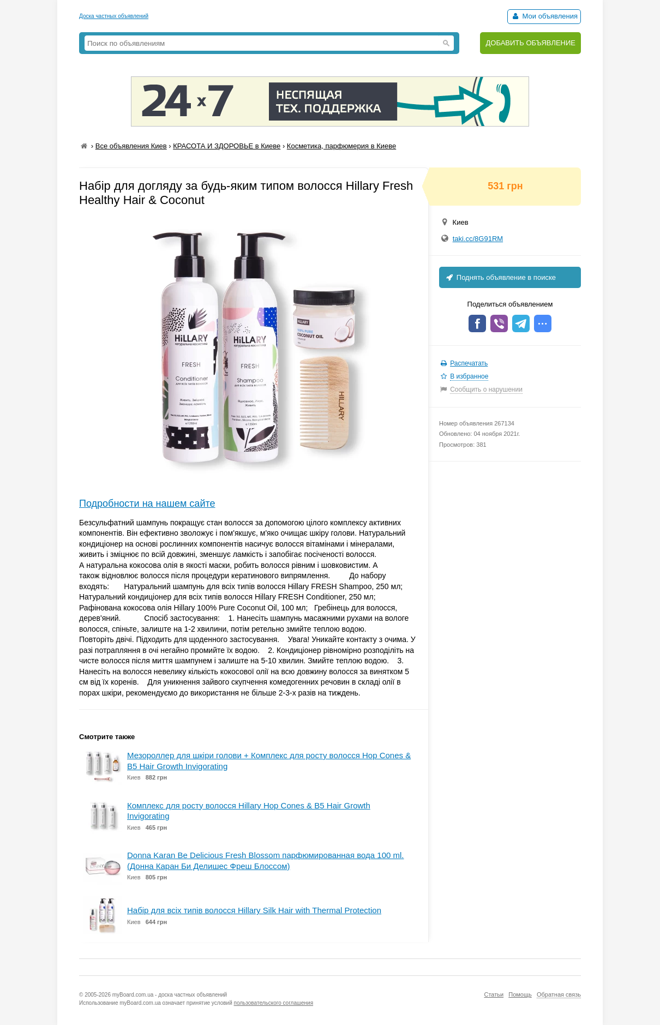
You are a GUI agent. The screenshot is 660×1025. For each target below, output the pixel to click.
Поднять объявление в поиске (500, 277)
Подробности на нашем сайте (147, 503)
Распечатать (469, 363)
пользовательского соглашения (274, 1003)
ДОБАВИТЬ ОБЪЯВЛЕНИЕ (530, 43)
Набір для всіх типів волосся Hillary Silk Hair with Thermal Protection (254, 910)
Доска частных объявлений (113, 16)
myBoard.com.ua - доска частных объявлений (169, 995)
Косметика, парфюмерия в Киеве (341, 146)
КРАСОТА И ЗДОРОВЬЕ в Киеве (226, 146)
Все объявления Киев (131, 146)
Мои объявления (544, 16)
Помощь (520, 994)
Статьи (493, 994)
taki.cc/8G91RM (478, 239)
